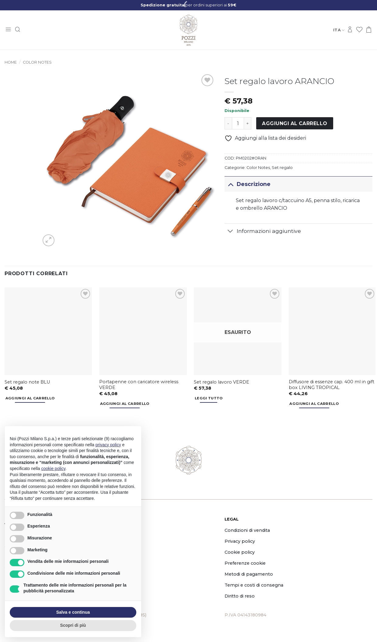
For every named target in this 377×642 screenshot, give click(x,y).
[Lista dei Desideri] (359, 30)
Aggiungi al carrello (294, 123)
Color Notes (37, 62)
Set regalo (282, 167)
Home (11, 62)
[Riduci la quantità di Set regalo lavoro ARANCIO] (228, 123)
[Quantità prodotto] (238, 123)
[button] (8, 30)
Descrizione (248, 184)
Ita (338, 30)
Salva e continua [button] (73, 612)
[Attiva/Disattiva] (230, 184)
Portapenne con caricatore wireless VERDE (138, 384)
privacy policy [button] (108, 444)
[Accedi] (350, 30)
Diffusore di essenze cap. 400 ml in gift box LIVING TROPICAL (331, 384)
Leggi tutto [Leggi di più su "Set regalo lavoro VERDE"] (209, 398)
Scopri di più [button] (73, 625)
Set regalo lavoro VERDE (221, 382)
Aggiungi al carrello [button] (30, 398)
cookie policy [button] (53, 468)
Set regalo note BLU (27, 382)
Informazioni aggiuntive (263, 231)
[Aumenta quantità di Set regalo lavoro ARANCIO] (247, 123)
